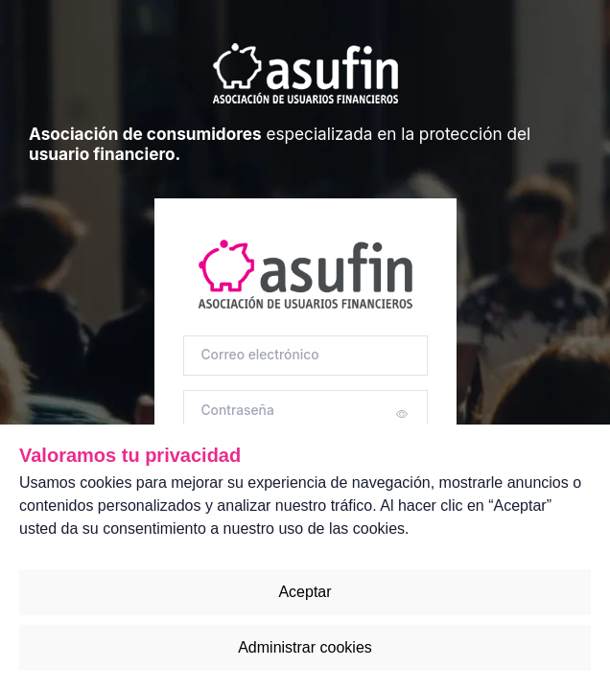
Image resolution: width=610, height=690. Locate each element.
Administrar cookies (305, 647)
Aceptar (304, 592)
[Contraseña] (305, 410)
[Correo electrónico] (305, 356)
